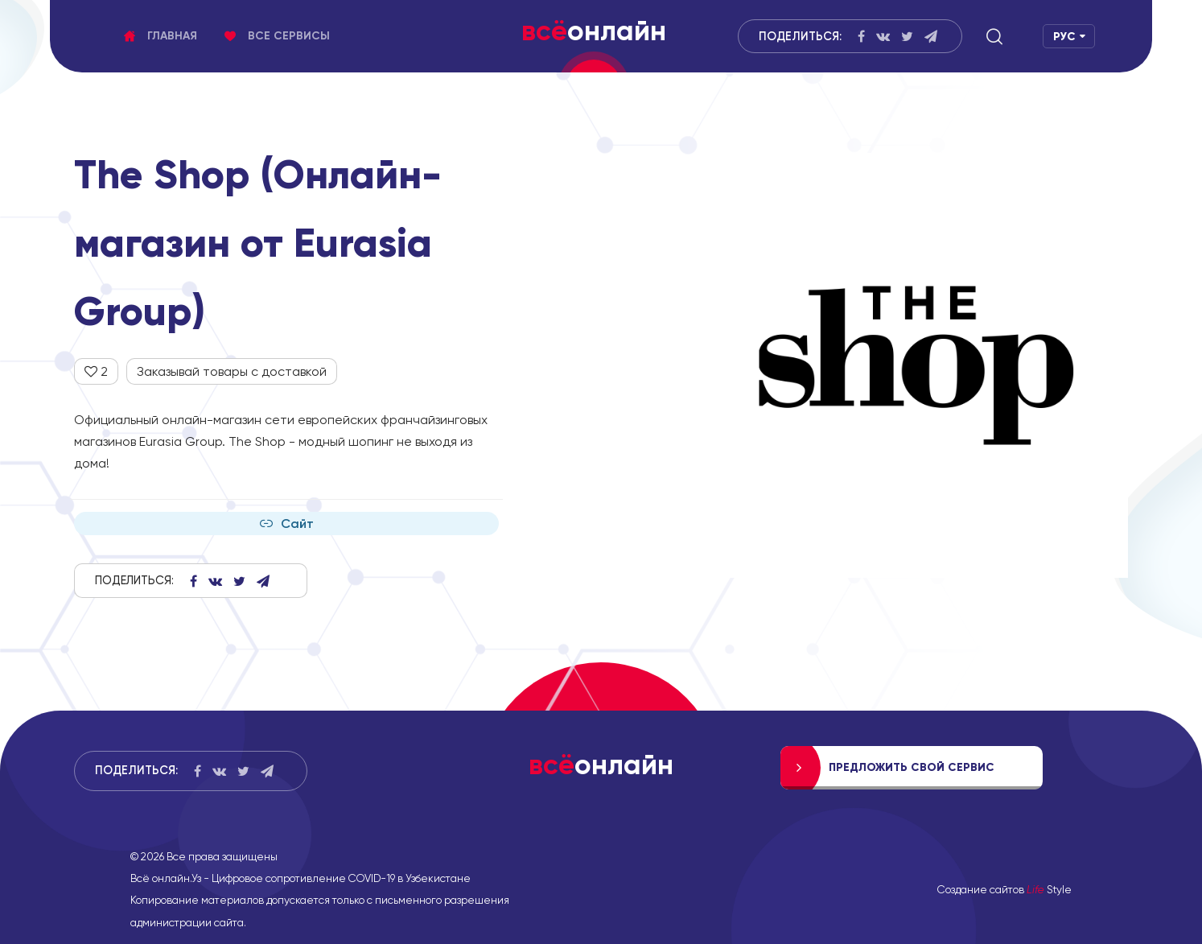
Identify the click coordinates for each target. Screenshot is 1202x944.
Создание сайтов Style (1004, 889)
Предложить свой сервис (911, 767)
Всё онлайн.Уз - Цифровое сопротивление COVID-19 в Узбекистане (300, 878)
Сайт (287, 523)
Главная (160, 36)
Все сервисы (277, 36)
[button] (994, 36)
